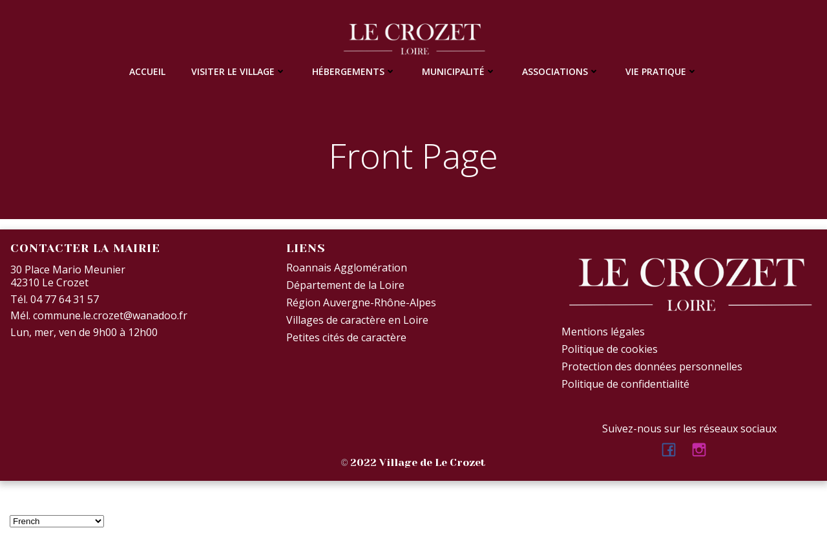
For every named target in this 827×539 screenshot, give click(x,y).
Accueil (147, 71)
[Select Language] (57, 521)
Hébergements (354, 71)
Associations (561, 71)
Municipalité (459, 71)
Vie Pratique (661, 71)
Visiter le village (238, 71)
